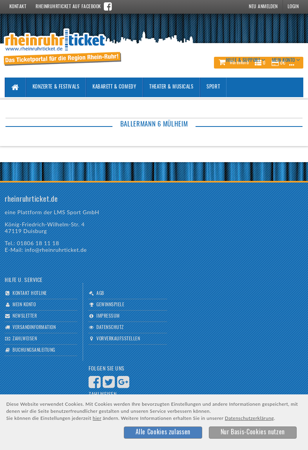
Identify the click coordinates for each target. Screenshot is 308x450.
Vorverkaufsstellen (118, 338)
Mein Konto (24, 304)
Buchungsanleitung (34, 350)
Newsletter (25, 316)
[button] (163, 433)
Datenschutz (109, 327)
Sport (213, 87)
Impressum (108, 316)
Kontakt (17, 6)
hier (97, 418)
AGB (100, 293)
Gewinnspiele (110, 304)
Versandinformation (34, 327)
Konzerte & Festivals (56, 87)
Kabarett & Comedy (114, 87)
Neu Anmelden (263, 6)
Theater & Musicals (171, 87)
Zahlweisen (25, 338)
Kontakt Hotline (30, 293)
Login (293, 6)
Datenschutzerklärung (249, 418)
